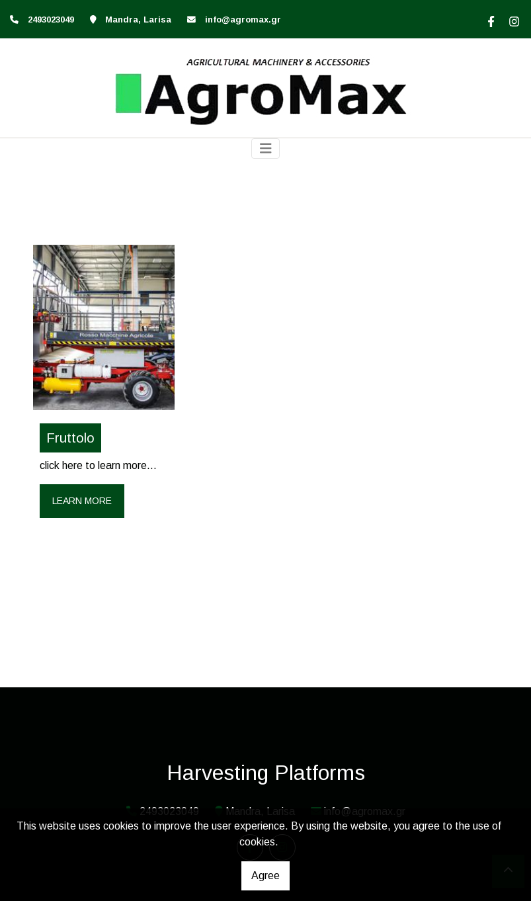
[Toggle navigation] (265, 148)
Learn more (82, 500)
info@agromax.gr (243, 19)
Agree (265, 875)
